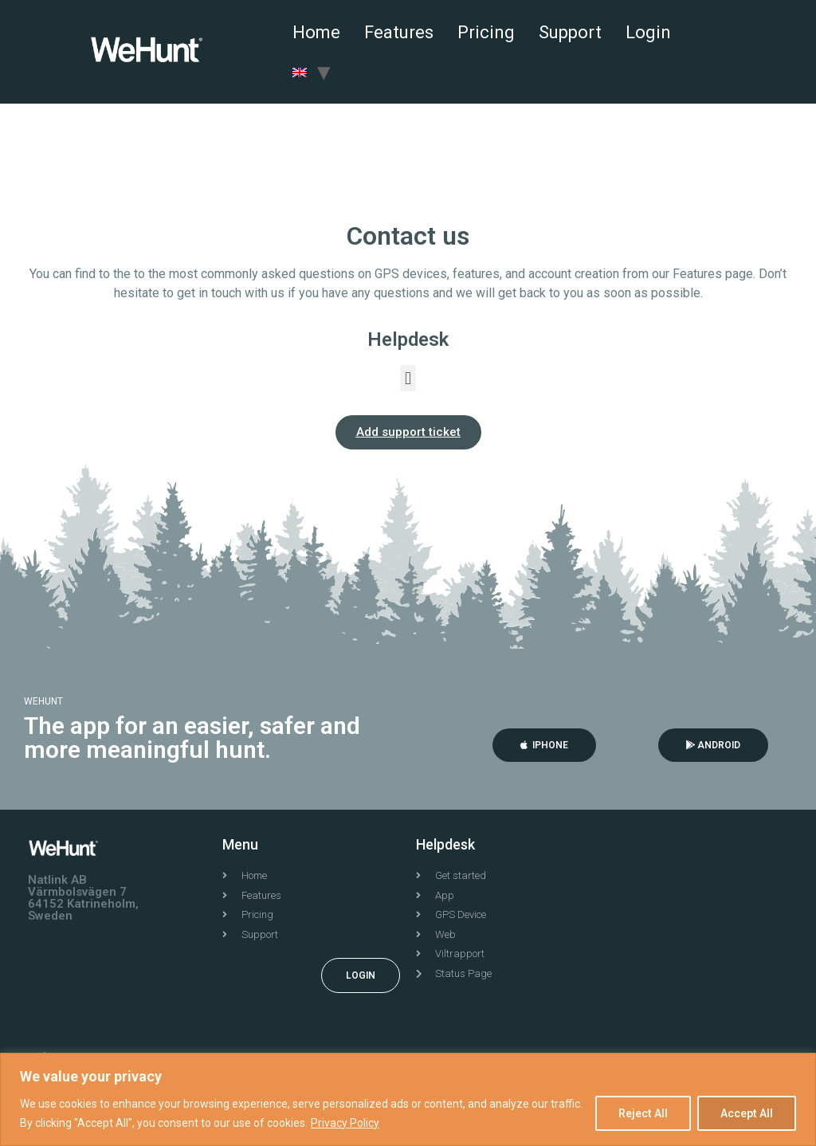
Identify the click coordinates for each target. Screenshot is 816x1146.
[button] (407, 378)
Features (399, 32)
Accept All (746, 1113)
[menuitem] (299, 71)
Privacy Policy (345, 1123)
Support (570, 32)
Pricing (486, 32)
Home (316, 32)
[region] (408, 1099)
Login (648, 32)
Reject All (643, 1113)
